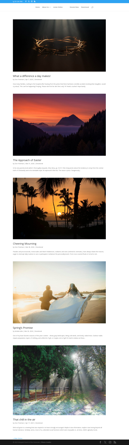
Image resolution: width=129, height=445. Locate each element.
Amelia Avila (19, 331)
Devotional (85, 7)
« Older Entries (17, 438)
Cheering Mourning (24, 243)
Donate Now (74, 7)
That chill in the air (24, 419)
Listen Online (57, 7)
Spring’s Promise (23, 328)
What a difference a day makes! (31, 76)
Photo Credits (46, 442)
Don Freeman (19, 79)
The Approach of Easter (27, 160)
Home (37, 7)
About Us (45, 7)
